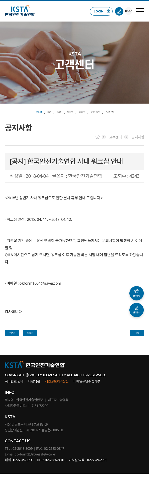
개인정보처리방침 (57, 395)
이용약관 (34, 395)
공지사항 (23, 111)
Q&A (41, 111)
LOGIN (98, 11)
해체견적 (76, 111)
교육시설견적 (121, 111)
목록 (137, 344)
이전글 (12, 344)
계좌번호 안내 (14, 395)
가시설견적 (74, 118)
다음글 (29, 344)
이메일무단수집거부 (86, 395)
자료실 (57, 111)
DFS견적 (97, 111)
